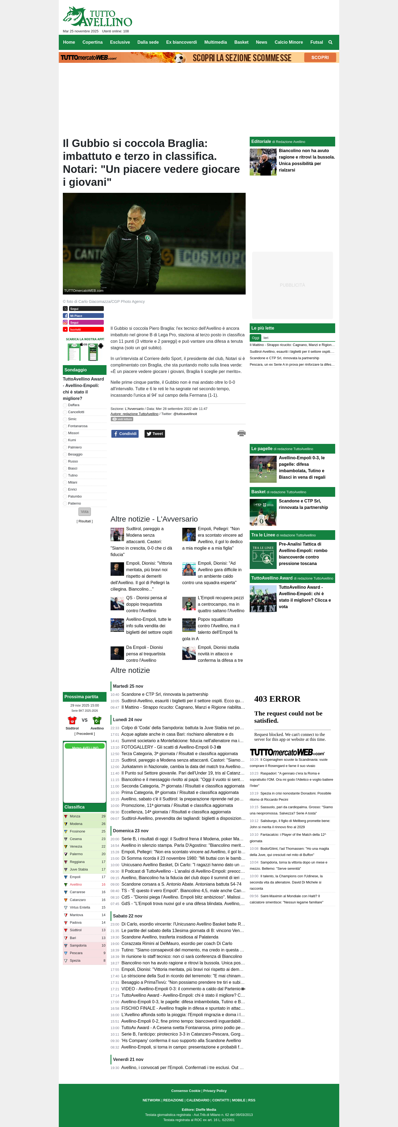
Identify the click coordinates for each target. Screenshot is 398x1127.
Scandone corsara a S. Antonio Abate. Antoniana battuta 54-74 (182, 884)
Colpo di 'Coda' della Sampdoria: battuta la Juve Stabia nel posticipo (187, 727)
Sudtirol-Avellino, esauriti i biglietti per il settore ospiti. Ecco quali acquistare (193, 700)
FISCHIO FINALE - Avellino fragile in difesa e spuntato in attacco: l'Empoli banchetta (202, 1008)
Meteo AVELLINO (85, 748)
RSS (251, 1100)
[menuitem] (330, 42)
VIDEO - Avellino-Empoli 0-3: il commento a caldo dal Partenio (181, 988)
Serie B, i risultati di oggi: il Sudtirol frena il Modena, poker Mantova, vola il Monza (199, 839)
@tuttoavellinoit (185, 414)
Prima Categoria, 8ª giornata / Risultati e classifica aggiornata (180, 792)
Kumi (72, 440)
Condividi (125, 433)
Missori (73, 433)
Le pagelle (261, 448)
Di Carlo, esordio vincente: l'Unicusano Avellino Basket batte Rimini (186, 924)
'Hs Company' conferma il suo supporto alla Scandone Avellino (181, 1040)
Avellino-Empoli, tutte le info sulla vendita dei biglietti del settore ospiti (149, 626)
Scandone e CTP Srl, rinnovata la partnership (165, 694)
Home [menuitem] (69, 42)
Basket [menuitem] (241, 42)
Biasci (72, 468)
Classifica (74, 807)
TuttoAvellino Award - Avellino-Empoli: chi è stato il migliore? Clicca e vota (191, 995)
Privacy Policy (215, 1091)
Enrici (72, 489)
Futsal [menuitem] (316, 42)
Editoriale (261, 141)
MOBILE (238, 1100)
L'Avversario (134, 409)
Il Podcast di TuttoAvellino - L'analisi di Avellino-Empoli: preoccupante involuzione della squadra (213, 871)
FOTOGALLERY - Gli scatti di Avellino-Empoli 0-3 (169, 747)
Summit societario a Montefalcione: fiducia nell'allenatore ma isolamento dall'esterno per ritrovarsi (215, 740)
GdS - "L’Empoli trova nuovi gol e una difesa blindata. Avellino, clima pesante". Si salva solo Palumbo (218, 903)
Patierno (74, 503)
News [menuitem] (261, 42)
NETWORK (151, 1100)
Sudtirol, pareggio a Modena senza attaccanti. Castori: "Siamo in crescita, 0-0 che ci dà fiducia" (141, 541)
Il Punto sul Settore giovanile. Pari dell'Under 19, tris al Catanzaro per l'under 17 (198, 773)
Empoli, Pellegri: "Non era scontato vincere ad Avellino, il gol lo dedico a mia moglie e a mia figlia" (215, 851)
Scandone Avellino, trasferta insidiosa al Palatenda (170, 937)
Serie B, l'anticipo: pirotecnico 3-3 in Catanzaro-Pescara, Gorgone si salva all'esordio (203, 1034)
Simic (72, 419)
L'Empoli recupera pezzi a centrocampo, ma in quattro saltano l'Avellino (221, 604)
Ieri (265, 338)
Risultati (84, 521)
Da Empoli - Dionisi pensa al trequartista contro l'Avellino (145, 654)
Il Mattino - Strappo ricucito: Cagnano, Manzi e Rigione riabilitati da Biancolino (196, 707)
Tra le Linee (263, 535)
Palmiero (75, 447)
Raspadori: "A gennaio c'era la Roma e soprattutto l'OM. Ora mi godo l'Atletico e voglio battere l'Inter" (291, 779)
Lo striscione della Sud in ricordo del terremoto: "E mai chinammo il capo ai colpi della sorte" (210, 976)
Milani (72, 482)
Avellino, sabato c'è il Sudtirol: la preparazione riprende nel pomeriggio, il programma (202, 799)
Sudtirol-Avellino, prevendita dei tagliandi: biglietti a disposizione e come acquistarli (201, 818)
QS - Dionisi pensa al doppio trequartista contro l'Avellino (146, 604)
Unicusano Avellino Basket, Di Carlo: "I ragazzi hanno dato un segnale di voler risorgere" (206, 864)
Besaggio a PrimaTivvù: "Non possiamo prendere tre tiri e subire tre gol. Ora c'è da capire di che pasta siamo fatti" (230, 982)
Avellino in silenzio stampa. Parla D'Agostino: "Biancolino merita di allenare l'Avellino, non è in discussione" (223, 845)
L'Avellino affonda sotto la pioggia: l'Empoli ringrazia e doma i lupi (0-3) (189, 1014)
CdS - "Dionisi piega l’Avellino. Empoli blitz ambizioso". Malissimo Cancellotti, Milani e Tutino (210, 897)
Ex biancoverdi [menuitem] (181, 42)
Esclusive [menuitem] (120, 42)
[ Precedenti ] (84, 734)
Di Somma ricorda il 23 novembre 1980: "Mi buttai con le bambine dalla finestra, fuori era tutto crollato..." (221, 858)
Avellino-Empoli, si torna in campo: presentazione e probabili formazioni (189, 1047)
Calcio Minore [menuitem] (289, 42)
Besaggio (75, 454)
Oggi (255, 338)
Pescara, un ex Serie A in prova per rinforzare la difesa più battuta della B (306, 364)
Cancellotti (76, 412)
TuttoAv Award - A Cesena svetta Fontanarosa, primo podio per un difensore (194, 1027)
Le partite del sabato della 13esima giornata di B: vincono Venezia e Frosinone (197, 930)
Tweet (155, 433)
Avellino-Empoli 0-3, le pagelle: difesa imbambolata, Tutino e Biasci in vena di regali (201, 1001)
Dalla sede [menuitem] (148, 42)
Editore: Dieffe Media (199, 1110)
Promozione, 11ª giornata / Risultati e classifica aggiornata (177, 805)
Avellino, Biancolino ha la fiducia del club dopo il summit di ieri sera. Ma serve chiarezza (205, 877)
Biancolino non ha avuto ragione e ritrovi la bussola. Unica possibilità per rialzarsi (199, 963)
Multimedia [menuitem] (215, 42)
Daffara (74, 405)
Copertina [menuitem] (93, 42)
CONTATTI (220, 1100)
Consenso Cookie (185, 1091)
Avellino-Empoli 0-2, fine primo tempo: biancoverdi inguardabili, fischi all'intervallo (198, 1021)
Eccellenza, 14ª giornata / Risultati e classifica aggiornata (176, 812)
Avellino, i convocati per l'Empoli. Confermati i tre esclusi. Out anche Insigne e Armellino (205, 1067)
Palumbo (75, 496)
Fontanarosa (78, 426)
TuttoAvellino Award (272, 578)
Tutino (73, 475)
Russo (73, 461)
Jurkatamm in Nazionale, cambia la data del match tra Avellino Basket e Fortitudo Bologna (208, 766)
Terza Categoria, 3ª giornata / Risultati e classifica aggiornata (179, 753)
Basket (258, 491)
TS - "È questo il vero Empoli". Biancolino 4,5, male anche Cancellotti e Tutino (195, 890)
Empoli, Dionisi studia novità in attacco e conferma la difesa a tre (220, 654)
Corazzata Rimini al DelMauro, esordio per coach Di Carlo (177, 943)
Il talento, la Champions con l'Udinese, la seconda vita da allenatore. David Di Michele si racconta (286, 882)
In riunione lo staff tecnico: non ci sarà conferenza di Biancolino (182, 956)
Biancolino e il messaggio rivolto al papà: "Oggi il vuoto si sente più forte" (191, 779)
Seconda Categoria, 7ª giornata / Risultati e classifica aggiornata (183, 786)
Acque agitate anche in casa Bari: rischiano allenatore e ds (177, 734)
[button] (84, 512)
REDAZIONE (173, 1100)
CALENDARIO (197, 1100)
